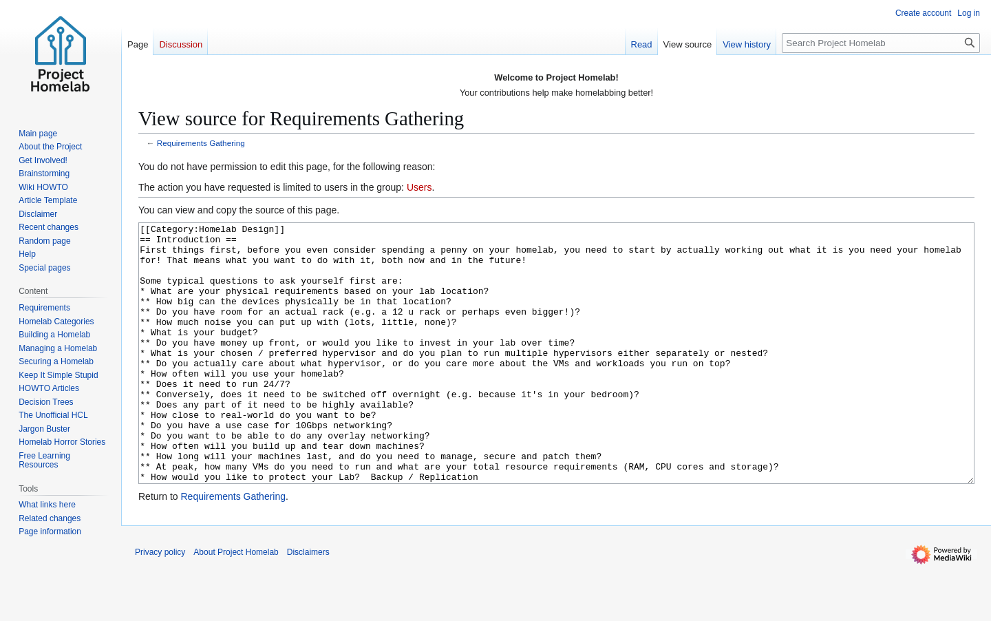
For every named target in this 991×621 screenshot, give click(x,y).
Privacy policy (160, 604)
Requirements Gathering (201, 142)
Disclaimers (308, 604)
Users (419, 187)
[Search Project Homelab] (881, 43)
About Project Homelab (235, 604)
